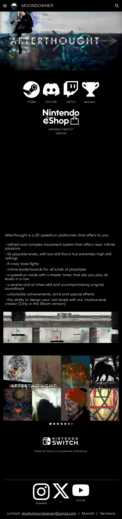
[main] (31, 102)
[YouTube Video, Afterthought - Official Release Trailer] (61, 189)
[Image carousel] (61, 390)
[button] (5, 5)
